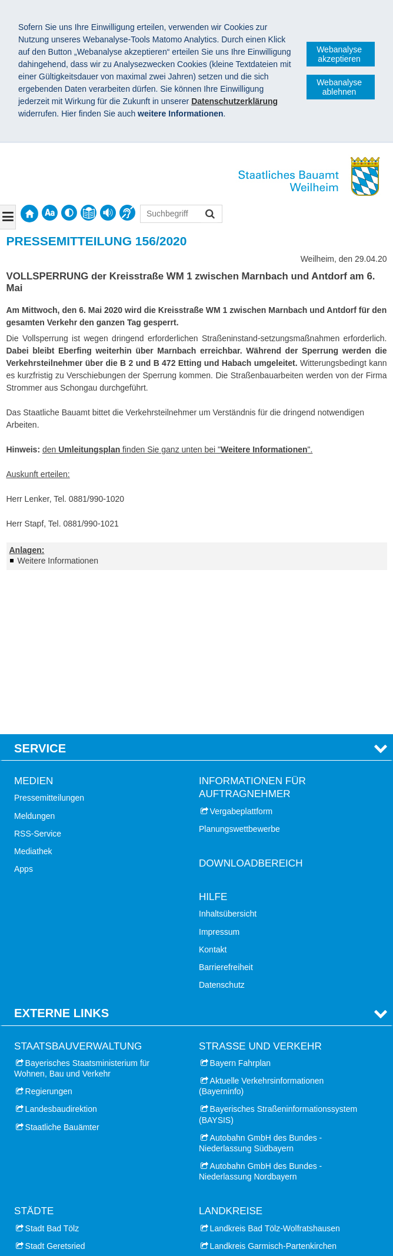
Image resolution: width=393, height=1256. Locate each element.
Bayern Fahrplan (240, 909)
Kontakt (213, 795)
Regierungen (48, 937)
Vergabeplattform (241, 657)
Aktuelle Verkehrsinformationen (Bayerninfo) (261, 932)
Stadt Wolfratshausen (64, 1181)
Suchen (209, 215)
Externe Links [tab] (61, 859)
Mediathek (33, 697)
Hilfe (213, 743)
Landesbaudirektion (61, 955)
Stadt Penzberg (53, 1127)
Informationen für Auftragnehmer (252, 634)
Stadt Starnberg (54, 1145)
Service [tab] (40, 594)
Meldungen (34, 662)
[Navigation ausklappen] (8, 217)
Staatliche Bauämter (62, 973)
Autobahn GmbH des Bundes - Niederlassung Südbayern (260, 989)
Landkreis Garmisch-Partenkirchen (273, 1092)
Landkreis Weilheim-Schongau (266, 1145)
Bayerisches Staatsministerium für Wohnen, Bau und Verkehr (81, 914)
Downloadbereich (251, 709)
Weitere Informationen (58, 560)
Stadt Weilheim (53, 1163)
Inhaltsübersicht (228, 760)
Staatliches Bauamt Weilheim (81, 1213)
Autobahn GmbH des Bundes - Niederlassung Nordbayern (260, 1018)
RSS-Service (37, 679)
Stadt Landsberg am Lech (72, 1110)
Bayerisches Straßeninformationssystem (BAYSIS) (278, 961)
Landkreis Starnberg (247, 1127)
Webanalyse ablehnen (339, 87)
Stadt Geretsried (55, 1092)
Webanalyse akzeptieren (339, 54)
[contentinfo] (88, 213)
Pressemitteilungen (49, 644)
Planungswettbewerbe (239, 674)
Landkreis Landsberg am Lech (265, 1110)
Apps (23, 715)
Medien (33, 627)
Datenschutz (222, 831)
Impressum (219, 777)
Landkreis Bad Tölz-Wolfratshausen (275, 1074)
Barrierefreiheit (226, 813)
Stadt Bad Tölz (52, 1074)
